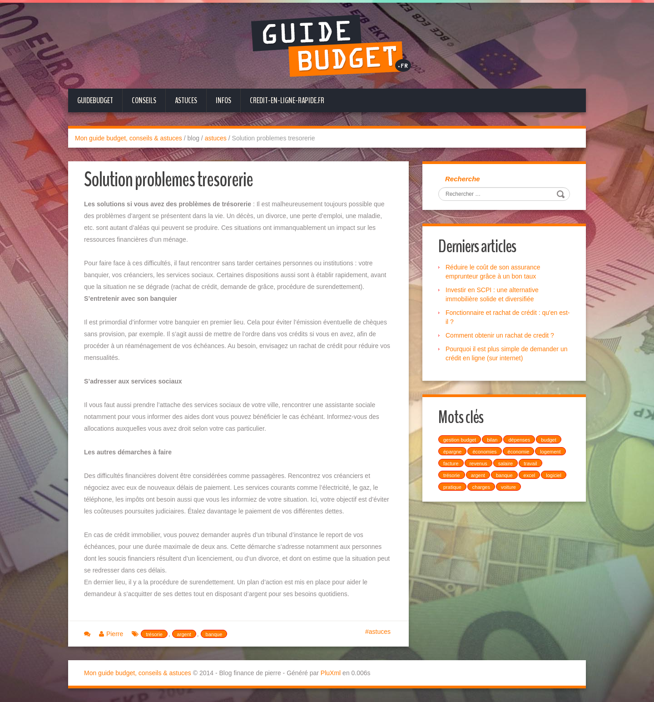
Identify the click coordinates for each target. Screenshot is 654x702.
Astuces (186, 100)
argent (184, 634)
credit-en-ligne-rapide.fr (287, 100)
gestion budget (459, 440)
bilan (492, 440)
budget (548, 440)
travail (530, 463)
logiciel (553, 475)
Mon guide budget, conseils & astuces (128, 138)
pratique (452, 487)
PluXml (331, 673)
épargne (452, 451)
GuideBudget (95, 100)
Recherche (462, 179)
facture (451, 463)
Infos (223, 100)
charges (481, 487)
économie (519, 451)
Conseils (144, 100)
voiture (508, 487)
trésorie (154, 634)
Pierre (114, 633)
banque (214, 634)
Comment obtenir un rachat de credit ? (500, 335)
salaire (505, 463)
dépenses (519, 440)
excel (529, 475)
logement (550, 451)
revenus (478, 463)
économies (484, 451)
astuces (216, 138)
